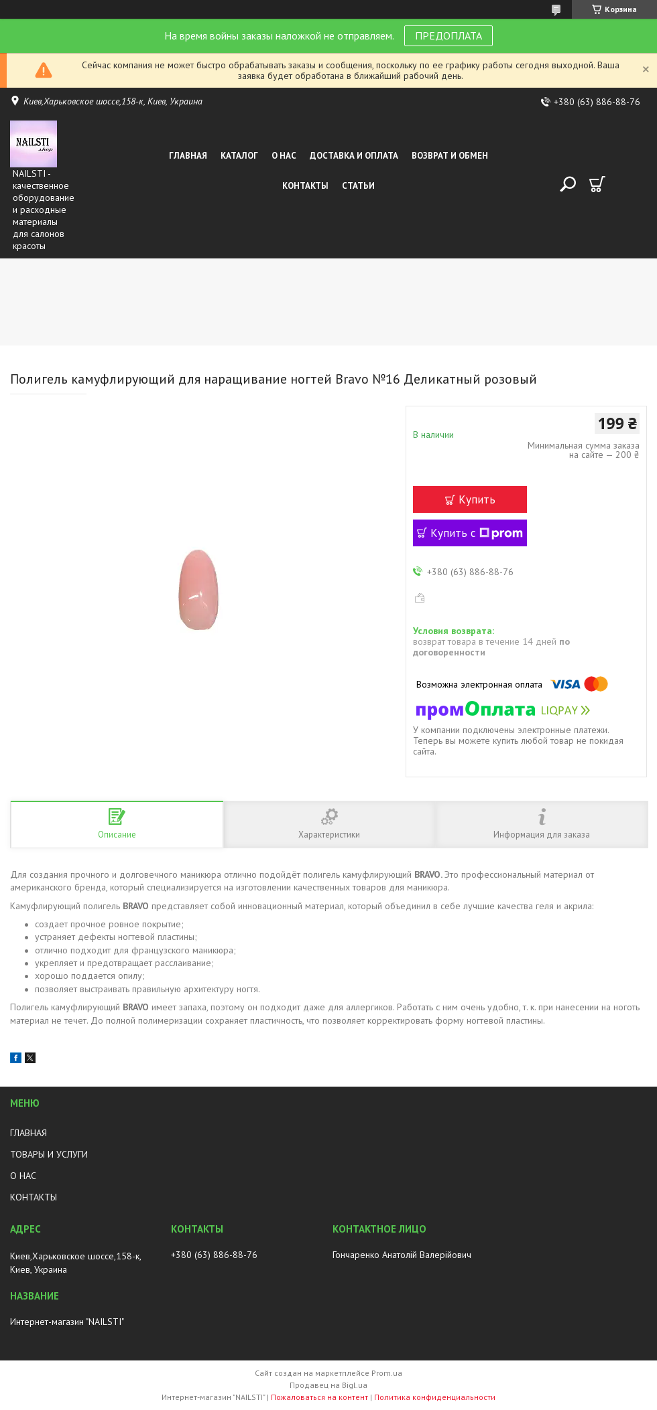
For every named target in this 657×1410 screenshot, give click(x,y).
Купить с (476, 533)
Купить (477, 499)
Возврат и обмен (450, 155)
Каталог (239, 155)
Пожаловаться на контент (319, 1397)
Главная (188, 155)
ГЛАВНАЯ (28, 1133)
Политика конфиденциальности (434, 1397)
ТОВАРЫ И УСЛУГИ (49, 1154)
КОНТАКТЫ (33, 1197)
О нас (284, 155)
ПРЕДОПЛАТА (448, 35)
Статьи (358, 185)
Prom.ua (386, 1373)
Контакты (305, 185)
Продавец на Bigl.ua (328, 1385)
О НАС (23, 1176)
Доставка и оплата (354, 155)
